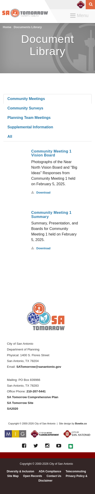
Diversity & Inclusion (20, 471)
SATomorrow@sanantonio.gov (38, 366)
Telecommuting (76, 471)
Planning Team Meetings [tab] (29, 118)
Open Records (32, 476)
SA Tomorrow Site (20, 403)
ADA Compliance (50, 471)
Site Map (13, 476)
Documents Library (28, 27)
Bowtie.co (81, 423)
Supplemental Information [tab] (30, 127)
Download (41, 192)
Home (7, 27)
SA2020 (12, 408)
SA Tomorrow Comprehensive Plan (32, 397)
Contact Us (54, 476)
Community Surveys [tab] (25, 108)
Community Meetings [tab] (26, 99)
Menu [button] (80, 16)
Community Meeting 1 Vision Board (51, 153)
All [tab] (9, 136)
